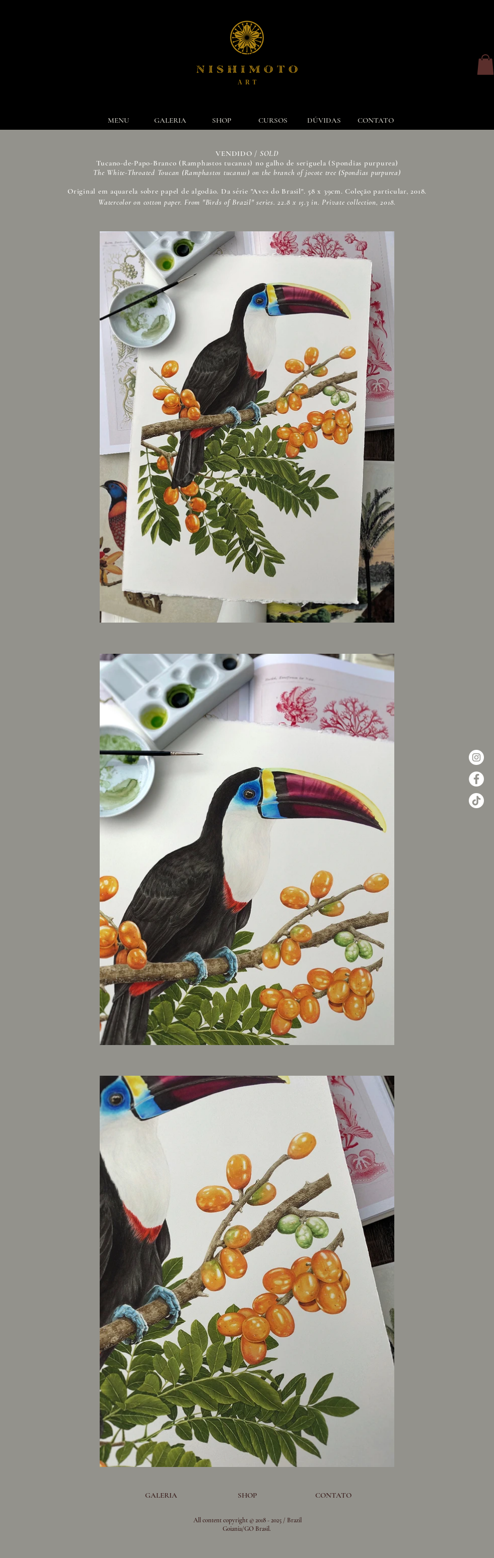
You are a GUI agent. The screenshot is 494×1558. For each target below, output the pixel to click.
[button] (485, 64)
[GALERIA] (161, 1495)
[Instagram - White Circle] (476, 757)
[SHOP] (247, 1495)
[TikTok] (476, 800)
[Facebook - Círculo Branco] (476, 779)
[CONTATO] (333, 1495)
